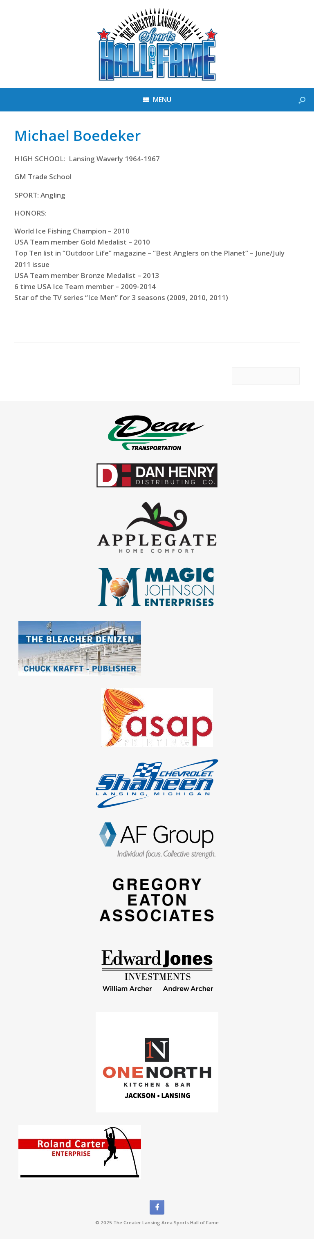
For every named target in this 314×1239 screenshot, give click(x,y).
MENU (157, 99)
